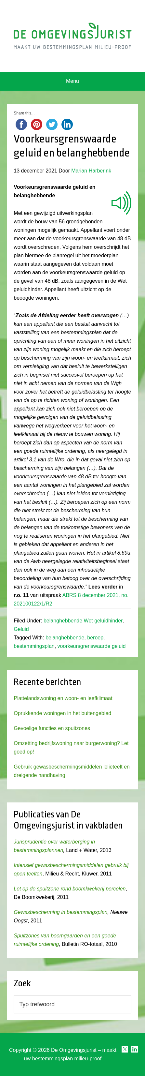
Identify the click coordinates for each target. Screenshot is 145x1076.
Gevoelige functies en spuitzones (52, 728)
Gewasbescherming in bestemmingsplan (60, 912)
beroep (95, 637)
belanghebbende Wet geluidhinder (83, 620)
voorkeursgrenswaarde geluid (92, 646)
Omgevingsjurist (72, 36)
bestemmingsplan (34, 646)
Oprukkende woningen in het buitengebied (62, 713)
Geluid (21, 629)
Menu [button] (72, 81)
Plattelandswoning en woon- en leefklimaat (63, 698)
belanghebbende (65, 637)
